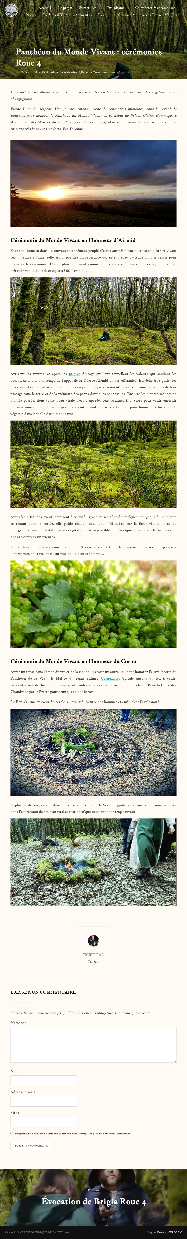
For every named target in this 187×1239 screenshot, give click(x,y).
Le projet (65, 7)
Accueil (44, 7)
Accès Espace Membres (160, 15)
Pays (31, 15)
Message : (18, 1022)
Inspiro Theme (156, 1232)
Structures (89, 7)
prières (74, 373)
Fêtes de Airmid (69, 72)
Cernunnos (110, 678)
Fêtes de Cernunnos (94, 72)
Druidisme (118, 7)
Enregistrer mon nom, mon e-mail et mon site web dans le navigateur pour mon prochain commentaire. (73, 1133)
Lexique (105, 15)
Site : (14, 1112)
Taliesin (26, 72)
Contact (126, 15)
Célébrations (50, 72)
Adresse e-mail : (23, 1092)
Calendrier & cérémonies (157, 7)
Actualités (83, 15)
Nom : (15, 1071)
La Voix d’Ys (55, 15)
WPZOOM (175, 1232)
